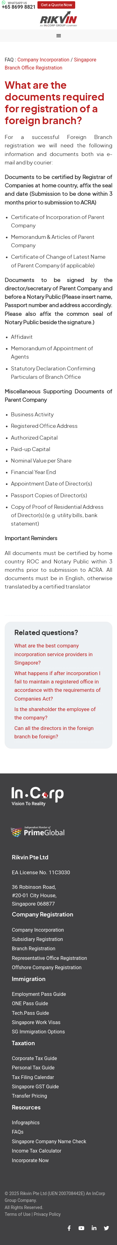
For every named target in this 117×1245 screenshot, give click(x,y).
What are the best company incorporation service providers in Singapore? (53, 654)
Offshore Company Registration (46, 967)
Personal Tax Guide (33, 1068)
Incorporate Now (30, 1160)
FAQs (17, 1132)
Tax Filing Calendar (33, 1077)
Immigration (29, 979)
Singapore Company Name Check (49, 1141)
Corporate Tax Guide (34, 1058)
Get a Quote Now (56, 5)
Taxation (23, 1043)
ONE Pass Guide (30, 1003)
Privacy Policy (47, 1214)
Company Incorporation (43, 60)
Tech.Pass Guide (30, 1013)
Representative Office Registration (49, 958)
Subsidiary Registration (37, 939)
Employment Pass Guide (39, 994)
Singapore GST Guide (35, 1087)
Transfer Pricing (29, 1096)
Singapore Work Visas (36, 1022)
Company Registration (42, 915)
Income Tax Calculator (36, 1151)
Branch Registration (33, 949)
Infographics (26, 1123)
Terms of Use (18, 1214)
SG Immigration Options (38, 1032)
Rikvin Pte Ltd (58, 18)
